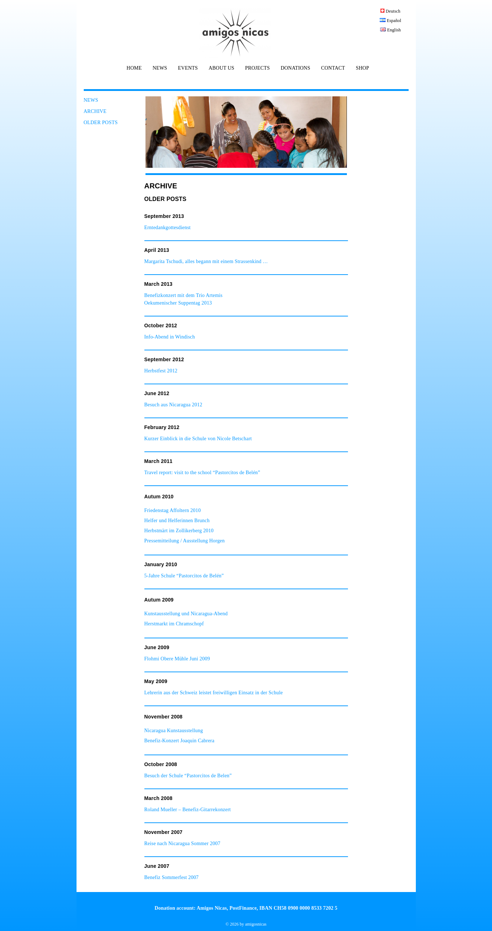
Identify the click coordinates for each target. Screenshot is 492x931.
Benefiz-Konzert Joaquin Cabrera (179, 740)
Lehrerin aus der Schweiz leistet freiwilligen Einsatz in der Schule (213, 692)
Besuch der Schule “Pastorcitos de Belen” (188, 775)
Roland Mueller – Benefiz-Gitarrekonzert (187, 809)
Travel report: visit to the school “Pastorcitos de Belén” (202, 472)
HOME (134, 68)
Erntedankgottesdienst (167, 227)
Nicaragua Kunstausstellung (173, 730)
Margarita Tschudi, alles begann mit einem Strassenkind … (206, 261)
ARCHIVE (95, 111)
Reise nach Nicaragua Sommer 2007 (182, 843)
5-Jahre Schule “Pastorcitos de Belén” (184, 575)
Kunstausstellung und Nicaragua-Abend (186, 613)
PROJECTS (257, 68)
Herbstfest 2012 (161, 370)
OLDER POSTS (101, 122)
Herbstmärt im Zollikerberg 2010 (179, 530)
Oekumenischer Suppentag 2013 (178, 303)
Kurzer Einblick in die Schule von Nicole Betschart (198, 438)
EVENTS (188, 68)
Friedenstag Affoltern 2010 (172, 510)
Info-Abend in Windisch (169, 337)
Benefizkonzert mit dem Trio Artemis (183, 295)
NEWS (160, 68)
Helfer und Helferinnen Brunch (177, 520)
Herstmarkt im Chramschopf (174, 623)
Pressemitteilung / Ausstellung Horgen (185, 540)
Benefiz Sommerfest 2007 (171, 877)
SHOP (362, 68)
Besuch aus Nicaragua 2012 (173, 404)
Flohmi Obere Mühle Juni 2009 (177, 658)
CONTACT (333, 68)
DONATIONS (295, 68)
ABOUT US (221, 68)
